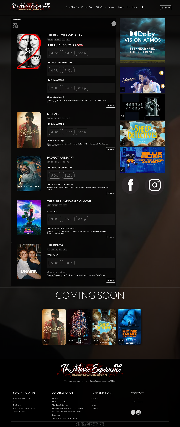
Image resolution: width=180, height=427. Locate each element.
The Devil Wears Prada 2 (22, 398)
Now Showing (72, 7)
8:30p (82, 88)
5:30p (54, 263)
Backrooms (56, 415)
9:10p (82, 131)
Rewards (112, 7)
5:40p (68, 88)
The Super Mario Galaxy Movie (24, 408)
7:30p (68, 70)
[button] (143, 7)
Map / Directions (137, 402)
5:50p (68, 219)
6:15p (68, 131)
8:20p (68, 175)
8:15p (82, 219)
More (121, 7)
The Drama (17, 405)
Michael (16, 402)
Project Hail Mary (19, 412)
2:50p (54, 88)
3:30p (54, 219)
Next (113, 23)
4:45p (54, 70)
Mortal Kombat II (58, 402)
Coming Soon (87, 7)
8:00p (68, 263)
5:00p (54, 175)
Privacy (94, 405)
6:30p (68, 53)
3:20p (54, 131)
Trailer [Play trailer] (111, 106)
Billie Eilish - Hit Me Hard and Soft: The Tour (67, 408)
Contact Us (135, 398)
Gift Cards (101, 7)
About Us (94, 408)
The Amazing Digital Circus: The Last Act (66, 418)
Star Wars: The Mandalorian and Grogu (66, 412)
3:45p (54, 53)
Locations (132, 7)
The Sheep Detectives (60, 405)
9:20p (82, 53)
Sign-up (166, 7)
